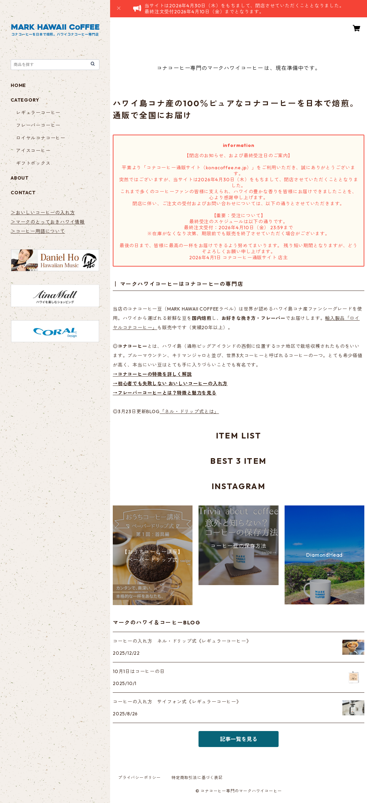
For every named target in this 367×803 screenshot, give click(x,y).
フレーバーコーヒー (38, 125)
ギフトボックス (33, 163)
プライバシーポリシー (139, 777)
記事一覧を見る (238, 739)
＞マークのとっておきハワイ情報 (48, 222)
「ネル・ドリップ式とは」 (189, 411)
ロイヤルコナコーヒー (40, 138)
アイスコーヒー (33, 151)
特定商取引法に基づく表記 (197, 777)
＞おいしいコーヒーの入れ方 (43, 213)
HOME (18, 85)
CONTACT (23, 193)
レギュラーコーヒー (38, 113)
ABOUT (20, 178)
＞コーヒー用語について (38, 231)
